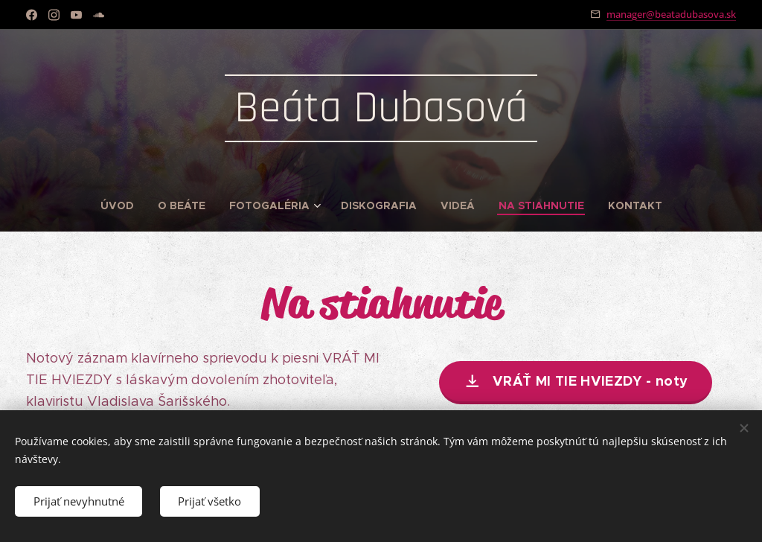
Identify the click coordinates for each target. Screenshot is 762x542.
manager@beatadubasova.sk (671, 14)
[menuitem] (123, 205)
